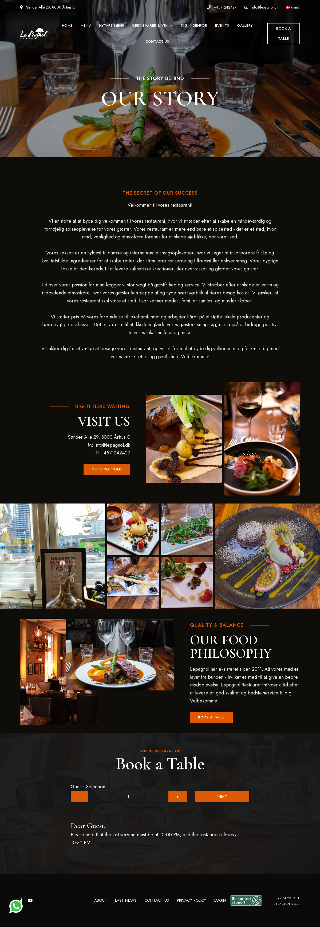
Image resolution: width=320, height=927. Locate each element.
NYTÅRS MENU (111, 25)
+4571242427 (221, 7)
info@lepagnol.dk (261, 7)
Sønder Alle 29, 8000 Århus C (47, 7)
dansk (293, 7)
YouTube (30, 900)
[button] (107, 469)
